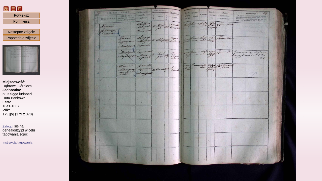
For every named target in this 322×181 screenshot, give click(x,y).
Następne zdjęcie (21, 32)
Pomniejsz (21, 21)
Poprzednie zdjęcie (21, 38)
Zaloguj (8, 126)
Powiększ (21, 15)
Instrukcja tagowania (17, 142)
